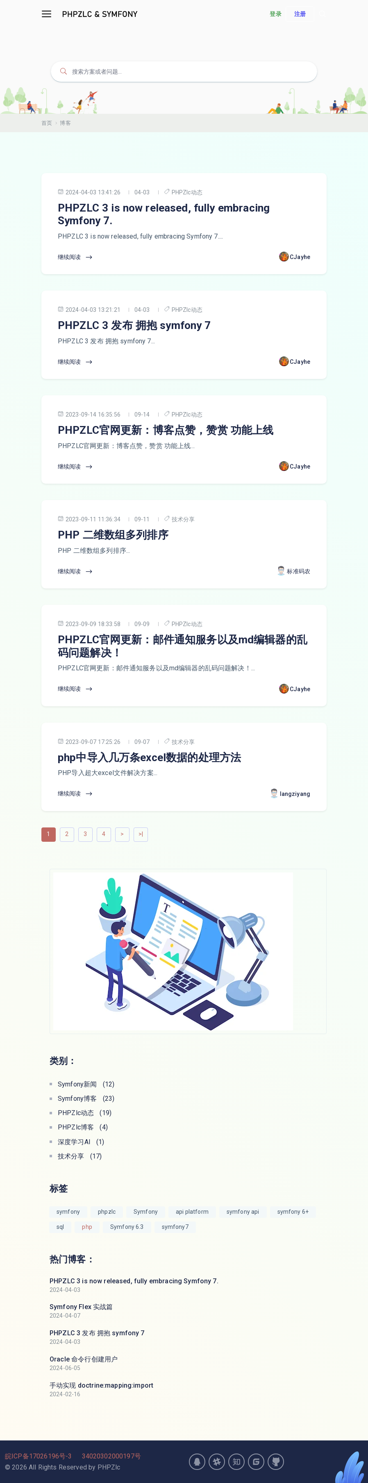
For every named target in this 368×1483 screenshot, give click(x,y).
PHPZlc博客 (83, 1127)
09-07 (142, 742)
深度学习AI (81, 1142)
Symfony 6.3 (127, 1227)
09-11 (142, 519)
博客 (65, 123)
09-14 (142, 414)
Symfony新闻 (86, 1084)
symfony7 (175, 1227)
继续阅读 (75, 257)
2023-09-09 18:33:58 (89, 623)
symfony (68, 1211)
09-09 (142, 624)
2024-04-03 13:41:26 (89, 192)
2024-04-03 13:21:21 (89, 309)
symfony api (243, 1211)
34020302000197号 (111, 1456)
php (87, 1227)
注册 (300, 14)
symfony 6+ (293, 1211)
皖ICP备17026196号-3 (38, 1456)
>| (141, 834)
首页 (46, 123)
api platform (192, 1211)
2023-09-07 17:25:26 (89, 741)
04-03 (142, 192)
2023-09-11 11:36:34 (89, 519)
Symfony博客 (86, 1098)
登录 (275, 14)
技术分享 (179, 519)
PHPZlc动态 (183, 192)
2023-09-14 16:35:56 (89, 414)
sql (60, 1227)
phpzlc (107, 1211)
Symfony (146, 1211)
